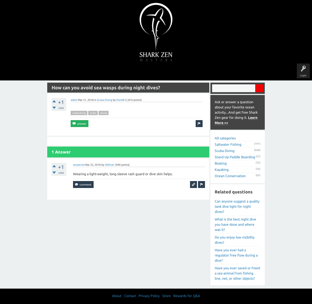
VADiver (110, 164)
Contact (130, 296)
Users (156, 72)
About (192, 72)
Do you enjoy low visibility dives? (235, 239)
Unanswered (126, 72)
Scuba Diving (104, 99)
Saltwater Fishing (228, 144)
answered (78, 164)
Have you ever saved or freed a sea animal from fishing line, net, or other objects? (237, 273)
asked (74, 99)
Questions (108, 72)
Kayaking (222, 170)
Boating (221, 163)
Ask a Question (174, 72)
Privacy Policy (149, 296)
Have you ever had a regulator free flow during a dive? (236, 255)
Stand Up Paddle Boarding (235, 157)
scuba (93, 113)
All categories (225, 138)
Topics (142, 72)
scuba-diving (79, 113)
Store (206, 72)
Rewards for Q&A (186, 296)
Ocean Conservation (230, 176)
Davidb (120, 99)
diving (103, 113)
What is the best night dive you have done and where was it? (235, 224)
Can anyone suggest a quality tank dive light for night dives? (237, 206)
